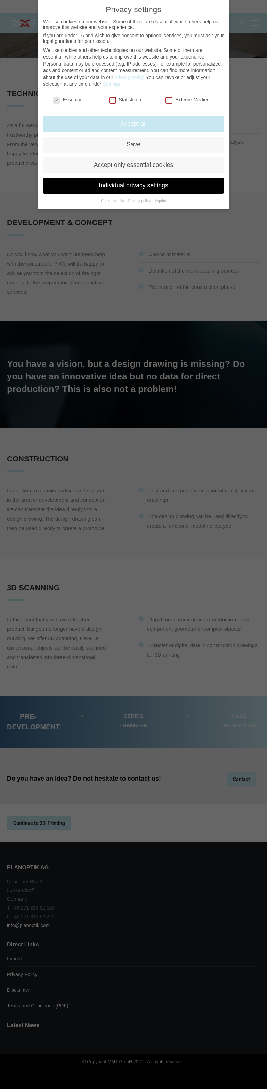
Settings (111, 84)
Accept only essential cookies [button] (133, 164)
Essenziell (68, 99)
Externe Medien (187, 99)
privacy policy (128, 77)
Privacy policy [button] (140, 201)
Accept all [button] (133, 123)
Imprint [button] (160, 201)
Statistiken (125, 99)
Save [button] (133, 144)
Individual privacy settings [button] (133, 185)
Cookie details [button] (113, 201)
